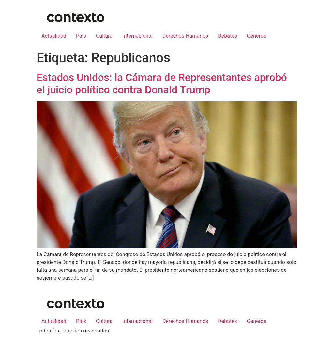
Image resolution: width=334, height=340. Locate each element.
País (81, 36)
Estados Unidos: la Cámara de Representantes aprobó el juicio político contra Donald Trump (162, 83)
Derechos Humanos (185, 36)
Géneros (256, 36)
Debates (227, 36)
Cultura (104, 36)
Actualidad (53, 36)
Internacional (137, 36)
